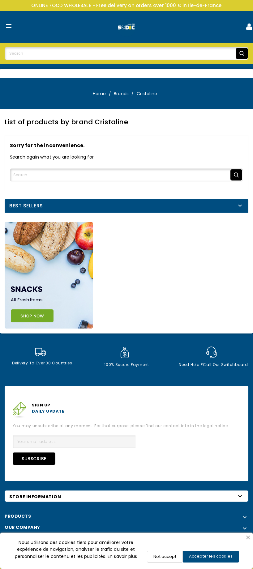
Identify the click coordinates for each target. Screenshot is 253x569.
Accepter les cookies (211, 556)
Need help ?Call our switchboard (213, 356)
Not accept (164, 556)
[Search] (126, 53)
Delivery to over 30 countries (42, 357)
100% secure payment (126, 356)
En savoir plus (122, 556)
